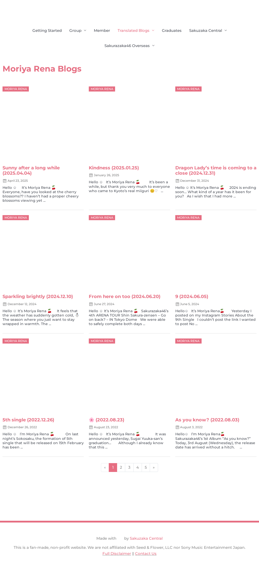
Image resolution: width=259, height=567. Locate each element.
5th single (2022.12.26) (28, 420)
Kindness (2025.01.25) (114, 168)
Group (75, 30)
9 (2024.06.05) (191, 296)
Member (102, 30)
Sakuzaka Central (205, 30)
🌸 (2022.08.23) (106, 420)
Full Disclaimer (116, 553)
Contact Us (146, 553)
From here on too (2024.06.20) (124, 296)
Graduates (172, 30)
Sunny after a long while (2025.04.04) (31, 170)
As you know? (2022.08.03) (207, 420)
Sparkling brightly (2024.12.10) (38, 296)
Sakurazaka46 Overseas (127, 45)
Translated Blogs (133, 30)
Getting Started (47, 30)
